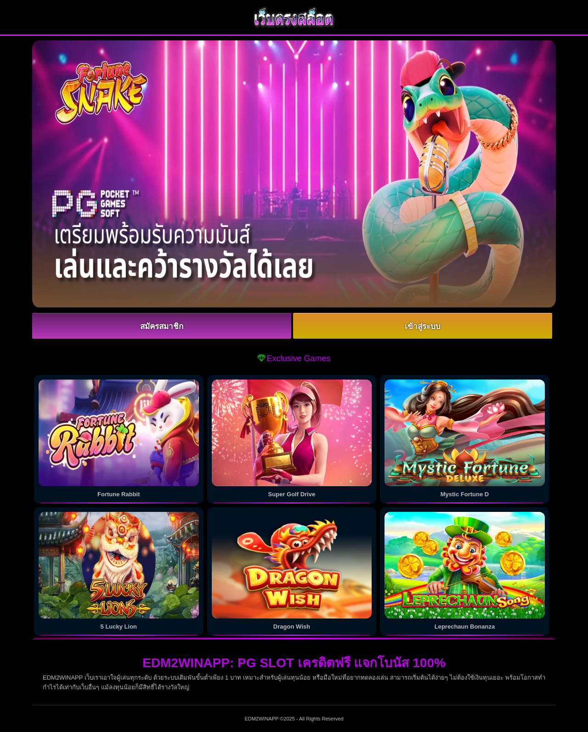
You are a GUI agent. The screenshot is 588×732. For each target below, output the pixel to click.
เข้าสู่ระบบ (423, 326)
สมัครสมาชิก (161, 326)
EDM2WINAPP (261, 718)
